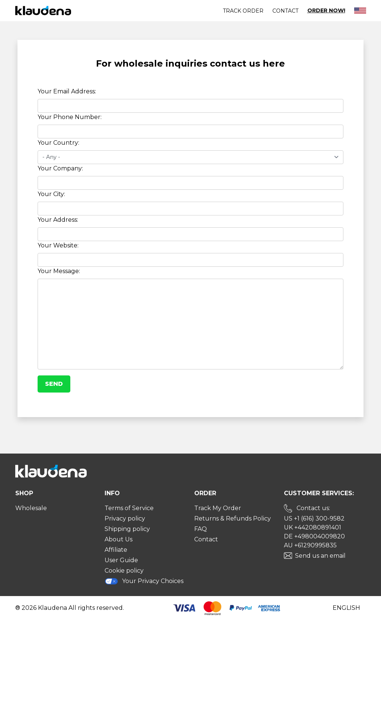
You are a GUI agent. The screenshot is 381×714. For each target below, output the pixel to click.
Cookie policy (124, 570)
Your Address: (58, 219)
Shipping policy (127, 528)
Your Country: (58, 142)
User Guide (121, 560)
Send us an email (320, 555)
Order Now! (326, 10)
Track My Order (217, 508)
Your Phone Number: (70, 117)
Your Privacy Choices (144, 581)
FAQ (200, 528)
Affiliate (116, 549)
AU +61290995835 (310, 545)
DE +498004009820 (314, 536)
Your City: (51, 194)
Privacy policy (125, 518)
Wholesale (31, 508)
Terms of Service (129, 508)
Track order (243, 10)
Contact (285, 10)
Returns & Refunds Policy (232, 518)
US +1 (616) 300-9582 (314, 518)
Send (54, 383)
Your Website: (58, 245)
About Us (118, 539)
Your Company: (60, 168)
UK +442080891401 (312, 527)
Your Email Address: (67, 91)
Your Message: (59, 271)
